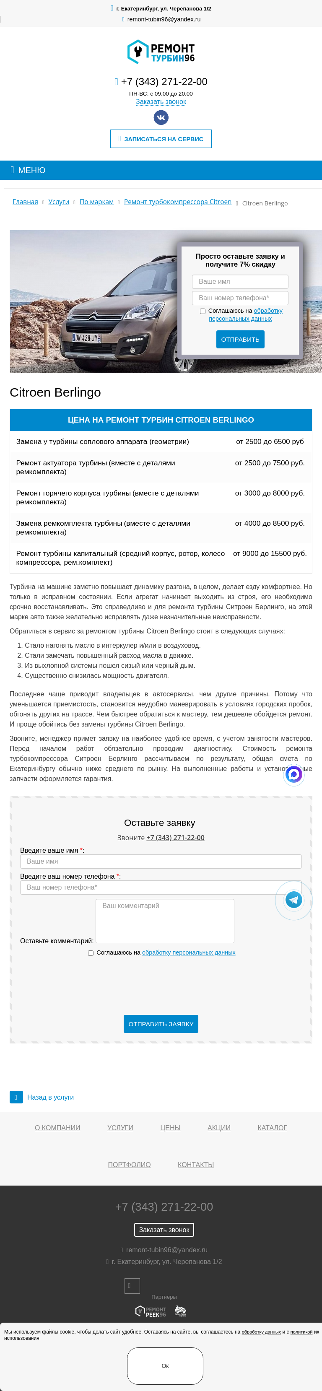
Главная (25, 201)
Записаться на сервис (161, 139)
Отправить (240, 339)
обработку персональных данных (189, 952)
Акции (219, 1127)
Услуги (59, 201)
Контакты (196, 1164)
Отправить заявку (161, 1024)
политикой (302, 1331)
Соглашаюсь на (165, 952)
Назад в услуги (42, 1097)
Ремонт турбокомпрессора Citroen (177, 201)
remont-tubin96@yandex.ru (164, 19)
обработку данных (261, 1331)
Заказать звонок (161, 101)
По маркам (97, 201)
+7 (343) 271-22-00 (164, 81)
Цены (170, 1127)
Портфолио (129, 1164)
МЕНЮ (32, 170)
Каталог (272, 1127)
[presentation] (161, 986)
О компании (57, 1127)
